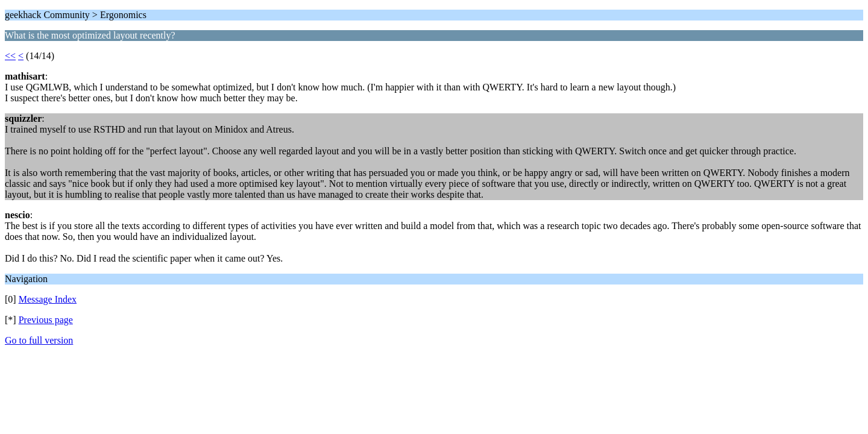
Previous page (46, 320)
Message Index (48, 299)
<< (10, 56)
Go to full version (39, 340)
